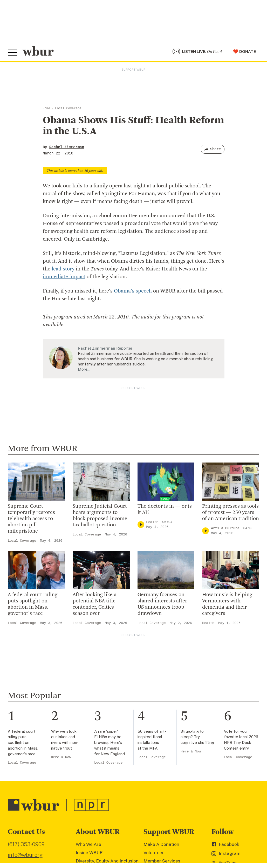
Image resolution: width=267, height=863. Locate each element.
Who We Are (88, 844)
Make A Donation (161, 844)
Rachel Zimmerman (66, 147)
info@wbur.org (25, 855)
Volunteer (153, 852)
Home (46, 108)
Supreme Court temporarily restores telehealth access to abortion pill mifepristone (31, 519)
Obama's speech (133, 291)
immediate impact (64, 277)
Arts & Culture (225, 528)
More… (84, 369)
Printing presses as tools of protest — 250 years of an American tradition (230, 512)
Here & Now (61, 757)
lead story (63, 269)
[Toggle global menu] (12, 53)
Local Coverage (68, 108)
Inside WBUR (89, 852)
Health (152, 522)
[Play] (141, 525)
